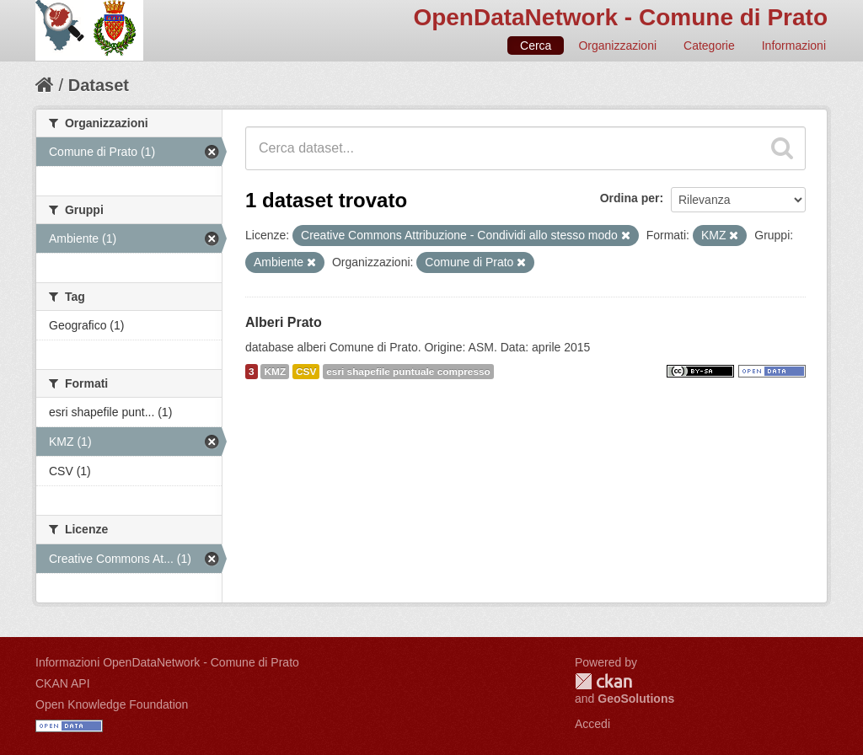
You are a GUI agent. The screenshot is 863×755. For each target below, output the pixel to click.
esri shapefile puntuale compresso (408, 372)
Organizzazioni (617, 45)
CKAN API (62, 683)
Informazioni (794, 45)
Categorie (709, 45)
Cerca (535, 45)
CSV (306, 372)
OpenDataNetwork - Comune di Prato (620, 17)
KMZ (275, 372)
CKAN (603, 681)
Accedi (592, 724)
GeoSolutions (636, 698)
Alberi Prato (283, 322)
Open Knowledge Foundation (111, 704)
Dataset (98, 85)
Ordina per (630, 198)
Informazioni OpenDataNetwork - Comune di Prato (167, 662)
